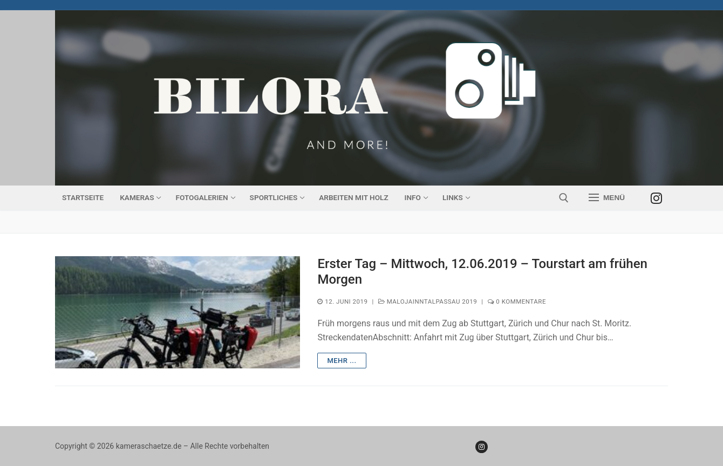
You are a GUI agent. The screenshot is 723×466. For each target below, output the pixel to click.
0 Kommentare (517, 301)
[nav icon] (606, 198)
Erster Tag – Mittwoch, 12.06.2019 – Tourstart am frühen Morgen (482, 271)
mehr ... (341, 361)
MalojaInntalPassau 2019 (427, 301)
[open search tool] (564, 198)
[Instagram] (656, 197)
